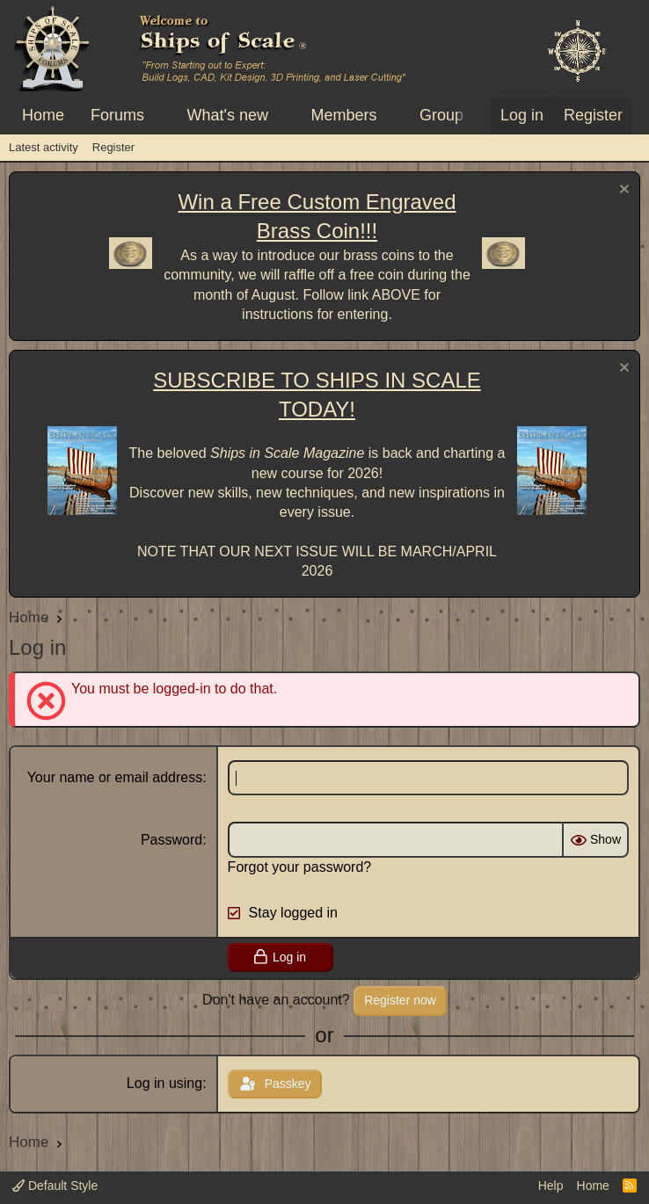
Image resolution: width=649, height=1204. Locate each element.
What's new (227, 115)
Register (113, 147)
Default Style (55, 1186)
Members (343, 115)
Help (551, 1186)
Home (43, 115)
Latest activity (43, 147)
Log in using (164, 1083)
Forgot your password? (300, 866)
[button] (160, 116)
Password (171, 839)
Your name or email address (115, 777)
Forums (117, 115)
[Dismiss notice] (622, 191)
